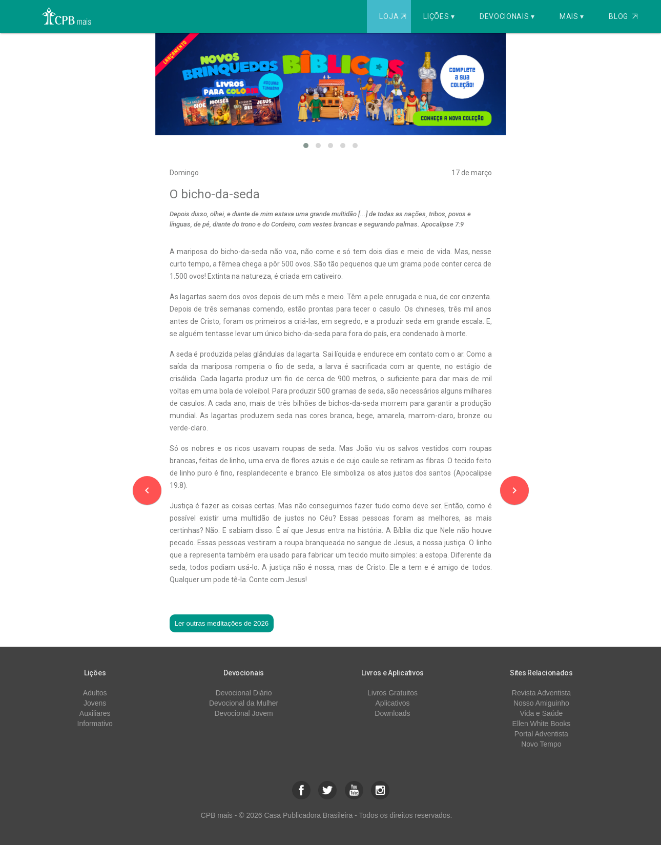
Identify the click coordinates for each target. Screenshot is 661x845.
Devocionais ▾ (507, 16)
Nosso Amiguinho (541, 703)
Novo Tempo (541, 744)
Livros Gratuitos (392, 693)
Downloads (392, 713)
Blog (623, 16)
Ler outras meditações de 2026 (222, 623)
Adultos (95, 693)
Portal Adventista (541, 734)
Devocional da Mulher (243, 703)
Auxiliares (95, 713)
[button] (306, 145)
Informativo (95, 723)
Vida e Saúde (541, 713)
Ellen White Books (541, 723)
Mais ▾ (572, 16)
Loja (393, 16)
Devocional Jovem (243, 713)
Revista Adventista (541, 693)
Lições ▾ (439, 16)
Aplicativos (393, 703)
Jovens (95, 703)
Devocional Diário (244, 693)
